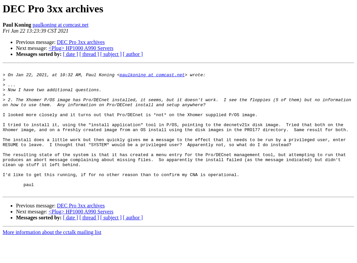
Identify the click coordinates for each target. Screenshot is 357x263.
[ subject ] (111, 54)
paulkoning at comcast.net (61, 25)
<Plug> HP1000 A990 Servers (81, 48)
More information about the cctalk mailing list (52, 257)
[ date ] (70, 54)
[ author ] (133, 54)
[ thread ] (89, 54)
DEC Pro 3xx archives (81, 42)
